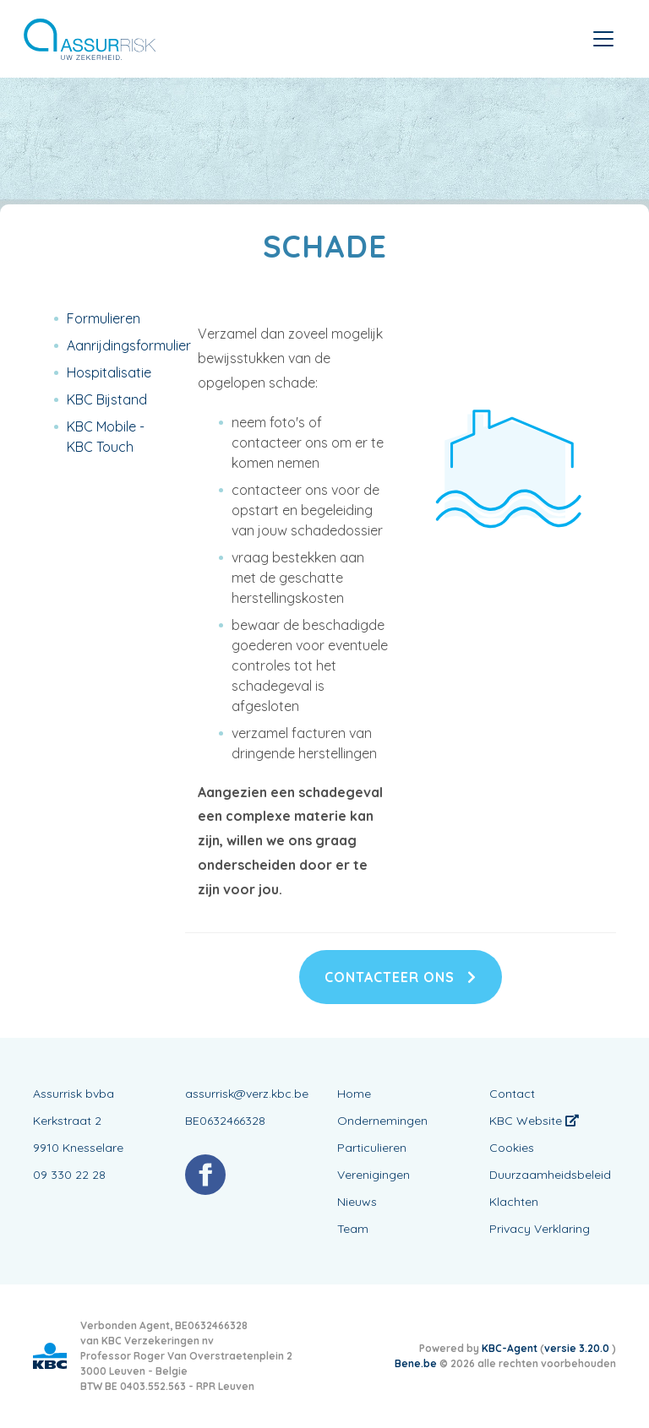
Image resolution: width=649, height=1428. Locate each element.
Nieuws (357, 1201)
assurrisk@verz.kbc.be (246, 1093)
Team (352, 1228)
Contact (512, 1093)
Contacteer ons (400, 977)
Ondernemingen (382, 1120)
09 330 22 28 (69, 1174)
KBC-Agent (509, 1348)
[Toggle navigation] (603, 39)
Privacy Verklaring (539, 1228)
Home (354, 1093)
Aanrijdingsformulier (129, 345)
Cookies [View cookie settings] (511, 1147)
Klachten (513, 1201)
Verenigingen (373, 1174)
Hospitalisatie (109, 372)
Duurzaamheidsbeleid (550, 1174)
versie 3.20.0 (578, 1348)
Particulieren (371, 1147)
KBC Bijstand (107, 399)
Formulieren (103, 318)
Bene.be (416, 1363)
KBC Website (534, 1120)
